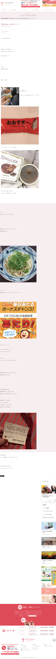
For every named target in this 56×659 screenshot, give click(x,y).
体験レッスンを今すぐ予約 (33, 612)
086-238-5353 (33, 633)
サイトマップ (35, 647)
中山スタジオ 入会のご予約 (48, 517)
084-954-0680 (33, 630)
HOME (4, 9)
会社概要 (34, 644)
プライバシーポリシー (36, 646)
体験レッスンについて (20, 612)
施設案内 (44, 504)
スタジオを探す (13, 9)
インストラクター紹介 (47, 514)
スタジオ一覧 (45, 481)
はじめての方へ (36, 9)
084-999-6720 (33, 626)
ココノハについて (24, 9)
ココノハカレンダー (36, 645)
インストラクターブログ (47, 511)
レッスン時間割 (46, 508)
